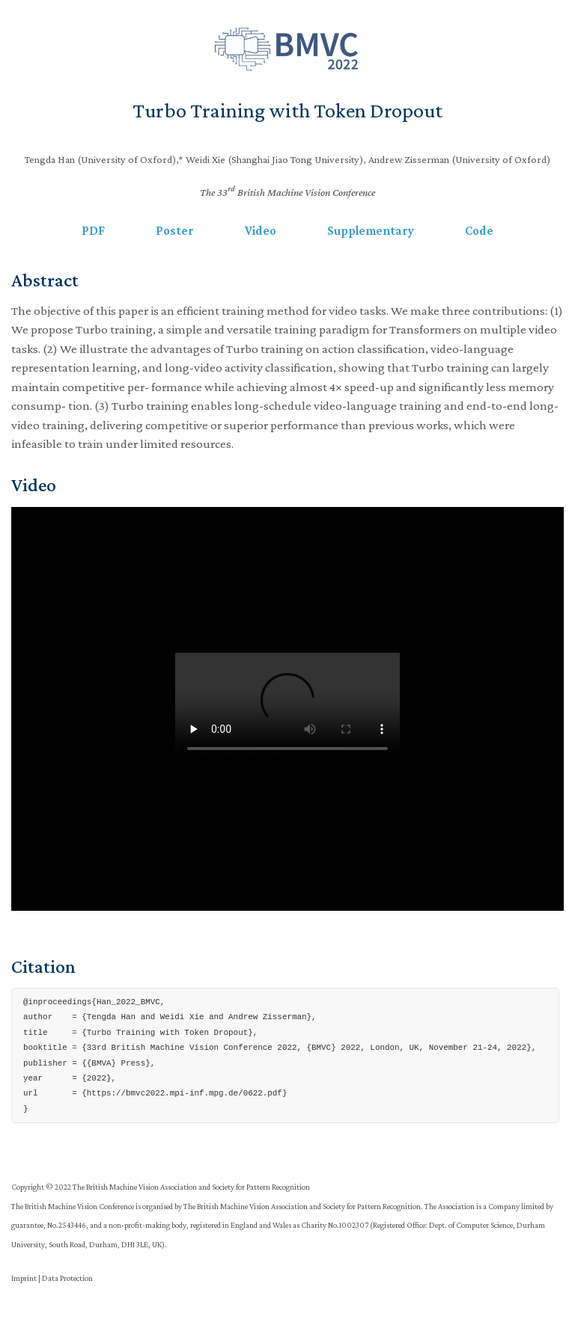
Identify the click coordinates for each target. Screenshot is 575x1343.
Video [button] (260, 231)
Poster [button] (175, 231)
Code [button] (479, 231)
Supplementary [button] (370, 231)
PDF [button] (93, 231)
